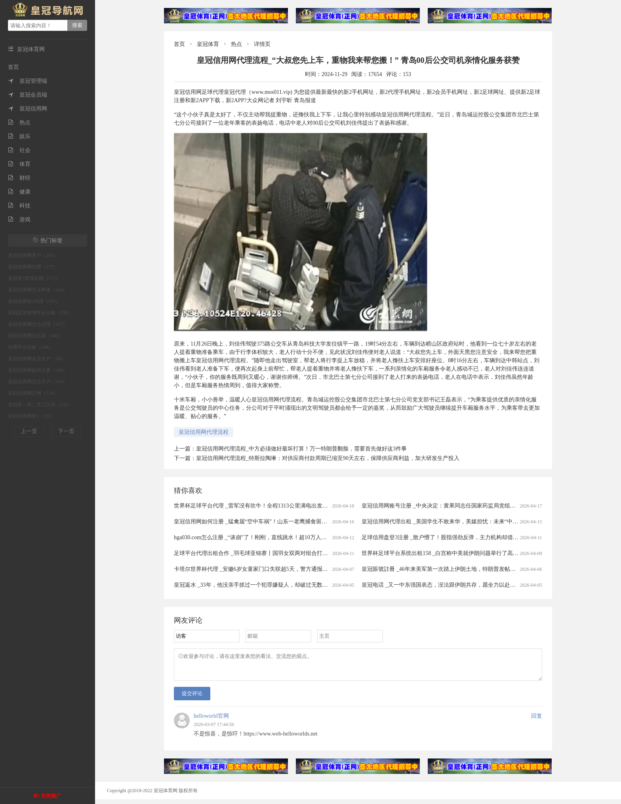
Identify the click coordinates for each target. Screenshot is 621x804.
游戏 (19, 219)
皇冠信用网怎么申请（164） (37, 290)
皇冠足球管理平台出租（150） (40, 313)
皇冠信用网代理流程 (204, 432)
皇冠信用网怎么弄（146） (35, 335)
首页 (13, 67)
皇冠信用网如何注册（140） (37, 370)
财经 (19, 178)
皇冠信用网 (27, 109)
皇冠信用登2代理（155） (34, 301)
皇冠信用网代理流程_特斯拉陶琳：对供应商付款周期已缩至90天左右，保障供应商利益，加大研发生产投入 (327, 458)
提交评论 (192, 698)
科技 (19, 206)
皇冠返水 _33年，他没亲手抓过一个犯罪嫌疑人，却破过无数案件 (253, 585)
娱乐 (19, 136)
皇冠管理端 (27, 81)
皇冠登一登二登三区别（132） (40, 404)
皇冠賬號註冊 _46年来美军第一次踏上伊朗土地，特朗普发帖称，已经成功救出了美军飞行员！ (477, 569)
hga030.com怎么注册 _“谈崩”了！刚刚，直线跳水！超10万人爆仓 (253, 537)
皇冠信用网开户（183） (33, 255)
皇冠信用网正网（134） (33, 393)
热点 (19, 122)
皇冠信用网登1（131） (31, 416)
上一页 (29, 431)
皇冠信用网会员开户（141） (37, 358)
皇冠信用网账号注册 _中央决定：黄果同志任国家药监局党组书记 (441, 506)
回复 (536, 721)
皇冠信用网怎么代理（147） (37, 324)
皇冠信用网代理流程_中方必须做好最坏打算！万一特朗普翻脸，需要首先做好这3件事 (301, 449)
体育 (19, 164)
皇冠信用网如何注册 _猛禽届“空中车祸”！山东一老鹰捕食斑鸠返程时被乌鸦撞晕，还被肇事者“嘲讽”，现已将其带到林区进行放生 (333, 522)
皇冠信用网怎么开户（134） (37, 381)
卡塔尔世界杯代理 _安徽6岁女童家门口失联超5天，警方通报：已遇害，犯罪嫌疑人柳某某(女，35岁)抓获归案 (308, 569)
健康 (19, 192)
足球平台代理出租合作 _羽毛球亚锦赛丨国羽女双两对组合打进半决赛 (259, 553)
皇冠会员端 (27, 95)
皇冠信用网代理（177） (33, 267)
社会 (19, 150)
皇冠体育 (208, 44)
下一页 (66, 431)
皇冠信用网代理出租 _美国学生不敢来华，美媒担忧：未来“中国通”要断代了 (455, 522)
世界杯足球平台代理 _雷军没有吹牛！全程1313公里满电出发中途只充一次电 (267, 506)
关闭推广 (51, 796)
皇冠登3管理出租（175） (34, 278)
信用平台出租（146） (30, 347)
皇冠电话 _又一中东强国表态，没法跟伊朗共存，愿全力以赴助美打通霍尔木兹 (458, 585)
